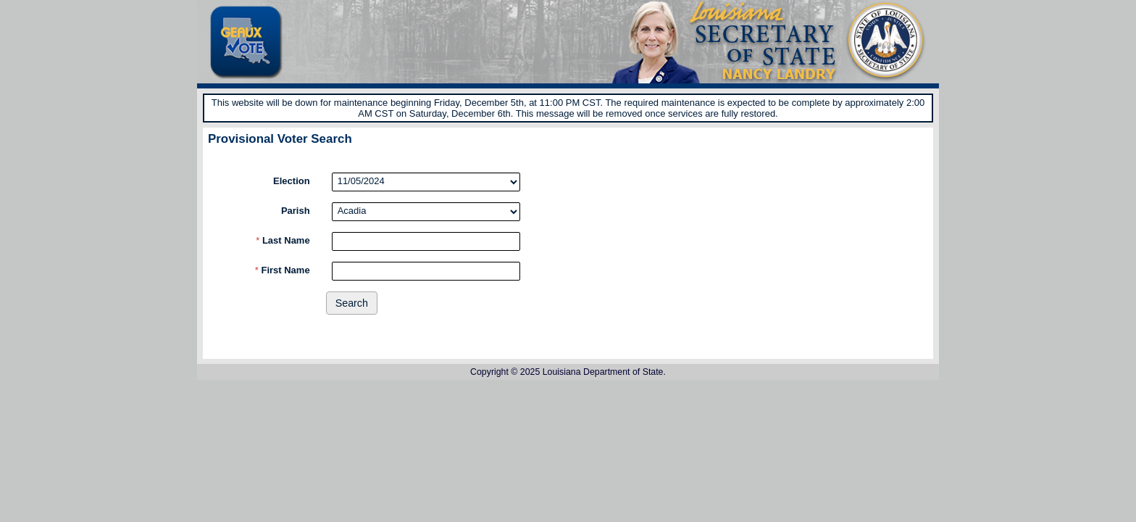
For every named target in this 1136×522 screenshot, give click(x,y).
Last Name (282, 240)
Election (291, 180)
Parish (295, 210)
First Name (282, 270)
